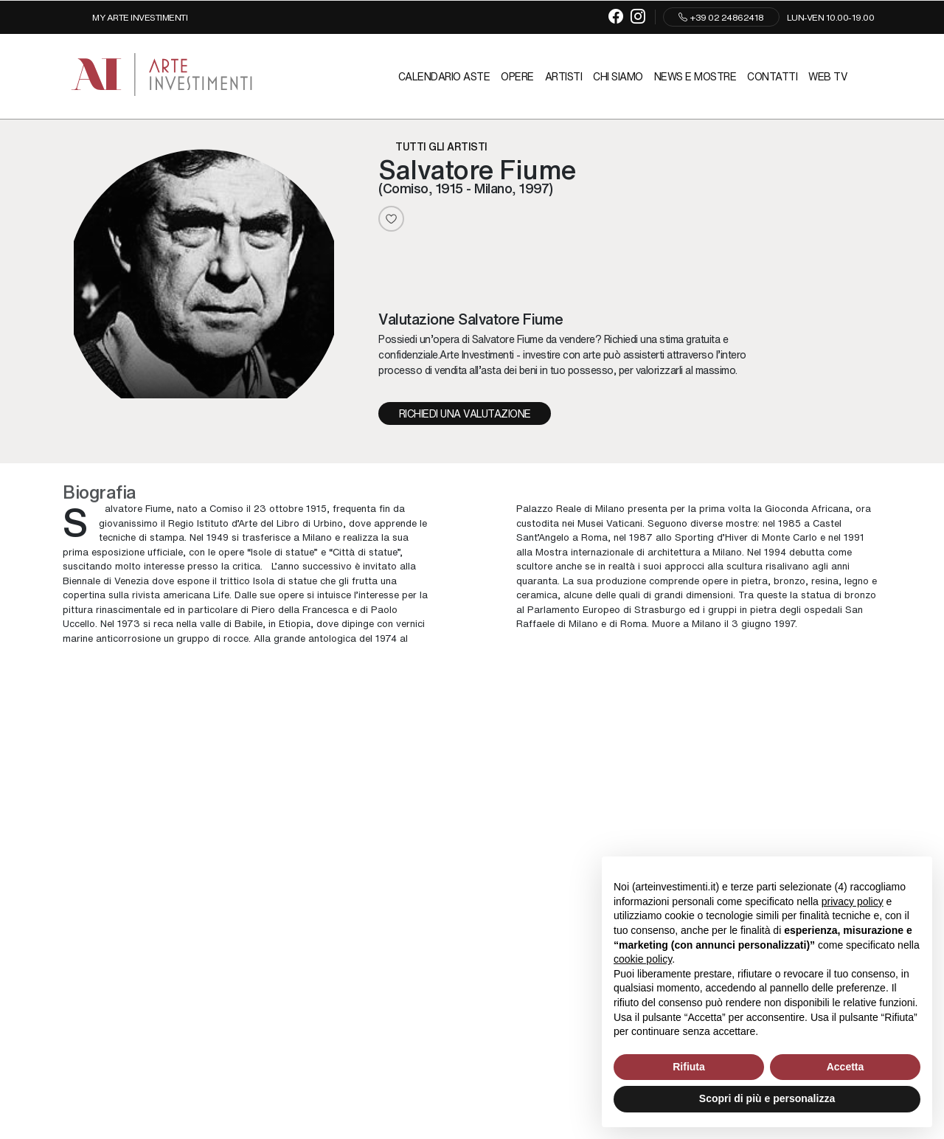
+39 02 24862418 (721, 17)
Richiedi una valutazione (465, 413)
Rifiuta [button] (689, 1067)
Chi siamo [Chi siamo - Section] (618, 76)
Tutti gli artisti (441, 146)
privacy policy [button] (853, 901)
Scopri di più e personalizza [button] (767, 1098)
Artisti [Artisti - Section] (564, 76)
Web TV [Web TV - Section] (827, 76)
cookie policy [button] (643, 959)
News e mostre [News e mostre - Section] (695, 76)
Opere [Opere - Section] (517, 76)
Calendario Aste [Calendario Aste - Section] (444, 76)
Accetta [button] (845, 1067)
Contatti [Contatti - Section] (772, 76)
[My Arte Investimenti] (128, 17)
